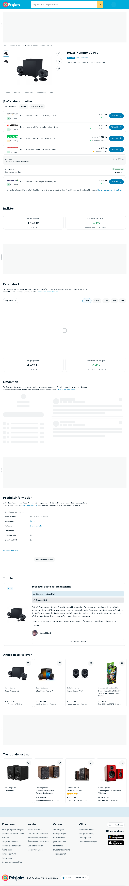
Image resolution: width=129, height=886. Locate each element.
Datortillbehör (32, 46)
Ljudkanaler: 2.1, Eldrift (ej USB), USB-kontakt (86, 62)
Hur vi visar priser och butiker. (110, 190)
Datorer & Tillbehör (16, 46)
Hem (5, 46)
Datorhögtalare (46, 46)
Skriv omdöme (82, 58)
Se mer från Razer (10, 550)
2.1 (31, 530)
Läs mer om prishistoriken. (48, 292)
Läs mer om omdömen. (66, 389)
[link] (18, 683)
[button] (59, 53)
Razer (32, 521)
